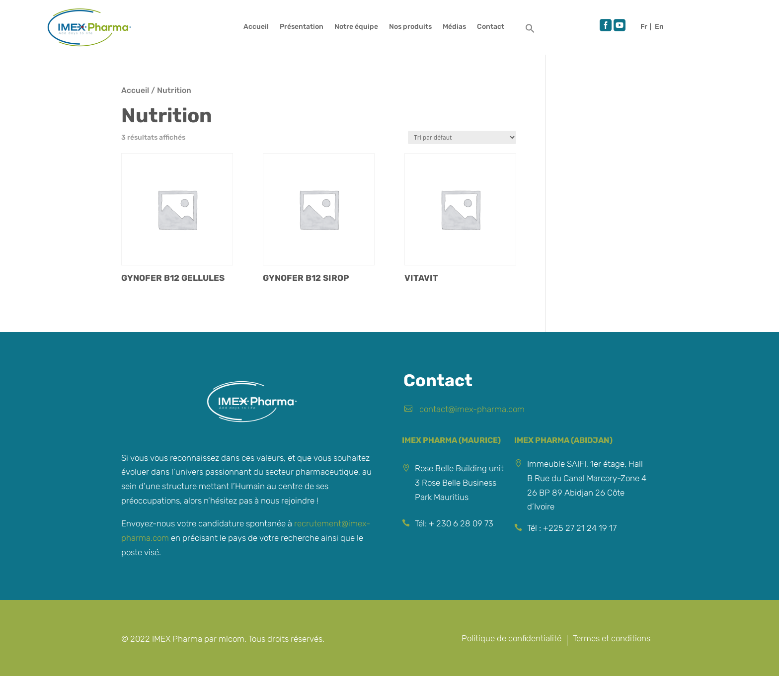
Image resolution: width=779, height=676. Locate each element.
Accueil (256, 27)
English (659, 26)
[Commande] (462, 137)
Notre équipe (356, 27)
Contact (490, 27)
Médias (454, 27)
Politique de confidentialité (511, 639)
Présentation (301, 27)
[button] (530, 31)
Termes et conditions (611, 639)
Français (645, 26)
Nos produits (410, 27)
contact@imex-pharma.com (472, 409)
